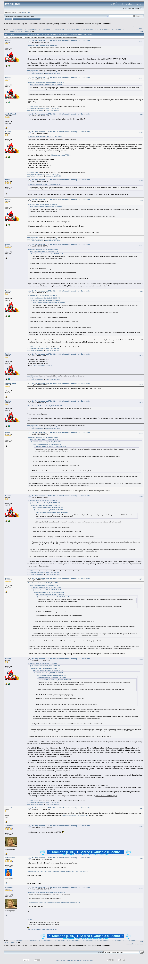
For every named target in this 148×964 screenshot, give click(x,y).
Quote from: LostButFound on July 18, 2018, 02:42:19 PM (45, 406)
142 (28, 30)
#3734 (141, 579)
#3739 (141, 888)
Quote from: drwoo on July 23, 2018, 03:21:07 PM (42, 500)
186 (30, 31)
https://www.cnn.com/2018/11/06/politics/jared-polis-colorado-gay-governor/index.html (57, 871)
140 (22, 30)
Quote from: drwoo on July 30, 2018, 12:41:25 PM (42, 663)
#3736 (141, 809)
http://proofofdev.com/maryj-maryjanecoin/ (42, 929)
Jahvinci (8, 40)
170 (106, 30)
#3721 (141, 41)
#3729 (141, 355)
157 (70, 30)
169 (103, 30)
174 (117, 30)
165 (92, 30)
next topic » (141, 28)
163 (86, 30)
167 (98, 30)
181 (16, 31)
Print (141, 31)
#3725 (141, 180)
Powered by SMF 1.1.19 (62, 960)
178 (8, 31)
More (37, 19)
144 (33, 30)
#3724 (141, 132)
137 (14, 30)
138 (16, 30)
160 (78, 30)
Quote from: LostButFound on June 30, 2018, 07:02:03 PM (45, 136)
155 (64, 30)
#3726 (141, 200)
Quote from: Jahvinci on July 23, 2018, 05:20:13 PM (43, 583)
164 (89, 30)
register (29, 12)
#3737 (141, 826)
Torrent (32, 16)
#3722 (141, 78)
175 (120, 30)
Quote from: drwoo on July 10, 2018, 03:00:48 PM (42, 204)
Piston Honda (10, 858)
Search (20, 19)
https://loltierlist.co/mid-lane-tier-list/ (75, 815)
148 (44, 30)
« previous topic (134, 27)
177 (5, 31)
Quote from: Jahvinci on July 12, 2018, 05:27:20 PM (43, 437)
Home (9, 19)
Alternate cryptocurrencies (24, 23)
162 (84, 30)
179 (10, 31)
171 (109, 30)
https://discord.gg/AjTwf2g (43, 365)
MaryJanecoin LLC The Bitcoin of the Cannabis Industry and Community (83, 23)
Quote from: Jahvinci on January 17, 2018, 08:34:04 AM (46, 84)
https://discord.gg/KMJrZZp (53, 73)
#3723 (141, 115)
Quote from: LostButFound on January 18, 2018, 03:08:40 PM (46, 82)
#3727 (141, 245)
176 (123, 30)
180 (13, 31)
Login (25, 19)
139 (19, 30)
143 (30, 30)
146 (39, 30)
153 (58, 30)
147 (42, 30)
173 (115, 30)
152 (56, 30)
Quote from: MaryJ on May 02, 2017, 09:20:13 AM (42, 45)
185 (27, 31)
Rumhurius (9, 826)
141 (25, 30)
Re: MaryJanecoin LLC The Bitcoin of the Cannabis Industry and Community (61, 40)
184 (24, 31)
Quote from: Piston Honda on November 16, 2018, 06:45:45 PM (46, 892)
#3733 (141, 496)
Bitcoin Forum (9, 23)
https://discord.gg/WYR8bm (61, 155)
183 (22, 31)
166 (95, 30)
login (23, 12)
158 (72, 30)
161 (81, 30)
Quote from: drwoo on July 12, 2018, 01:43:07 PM (42, 295)
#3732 (141, 433)
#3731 (141, 402)
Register (31, 19)
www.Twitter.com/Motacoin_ (35, 73)
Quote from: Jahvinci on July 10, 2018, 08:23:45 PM (43, 249)
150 (50, 30)
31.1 (27, 16)
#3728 (141, 292)
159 (75, 30)
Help (14, 19)
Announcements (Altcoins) (44, 23)
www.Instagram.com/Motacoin (36, 72)
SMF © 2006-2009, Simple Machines (82, 960)
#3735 (141, 659)
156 (67, 30)
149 (47, 30)
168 (100, 30)
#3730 (141, 384)
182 (19, 31)
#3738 (141, 859)
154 (61, 30)
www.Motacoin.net (32, 70)
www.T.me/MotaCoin (52, 72)
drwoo (7, 180)
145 (36, 30)
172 (112, 30)
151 (53, 30)
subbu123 (8, 808)
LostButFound (10, 114)
